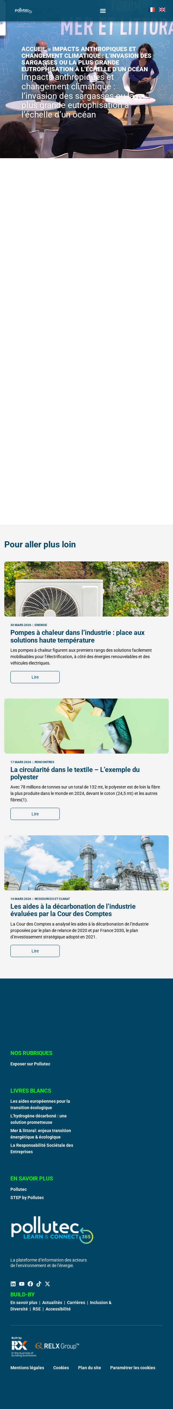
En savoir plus (23, 1302)
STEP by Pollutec (27, 1197)
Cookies (61, 1367)
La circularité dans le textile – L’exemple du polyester (75, 900)
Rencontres (44, 889)
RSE (37, 1308)
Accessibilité (58, 1308)
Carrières (76, 1302)
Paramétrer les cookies (132, 1367)
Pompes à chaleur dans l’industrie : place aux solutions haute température (77, 763)
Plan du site (89, 1367)
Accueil (33, 49)
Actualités (52, 1302)
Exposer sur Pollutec (30, 1063)
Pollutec (18, 1189)
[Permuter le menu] (103, 11)
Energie (41, 752)
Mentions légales (27, 1367)
